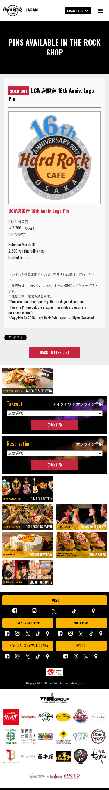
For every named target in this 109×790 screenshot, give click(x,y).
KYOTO (81, 645)
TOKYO (54, 600)
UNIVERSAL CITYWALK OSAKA (28, 645)
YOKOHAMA (81, 622)
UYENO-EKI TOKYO (28, 622)
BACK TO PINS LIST (54, 352)
